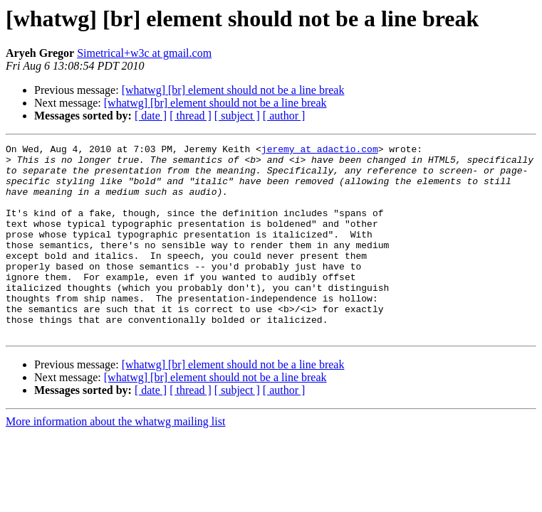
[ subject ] (237, 116)
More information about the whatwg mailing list (115, 460)
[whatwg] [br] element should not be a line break (233, 90)
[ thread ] (191, 116)
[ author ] (284, 116)
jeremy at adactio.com (319, 150)
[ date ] (151, 116)
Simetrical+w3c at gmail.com (144, 53)
